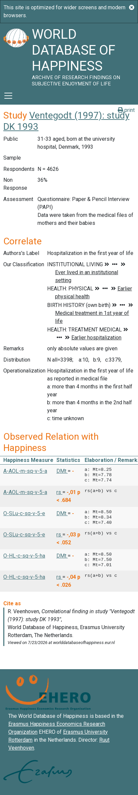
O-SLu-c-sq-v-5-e (24, 513)
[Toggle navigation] (8, 95)
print (126, 110)
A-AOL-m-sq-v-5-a (25, 471)
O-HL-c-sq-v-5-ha (24, 556)
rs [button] (59, 492)
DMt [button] (62, 471)
